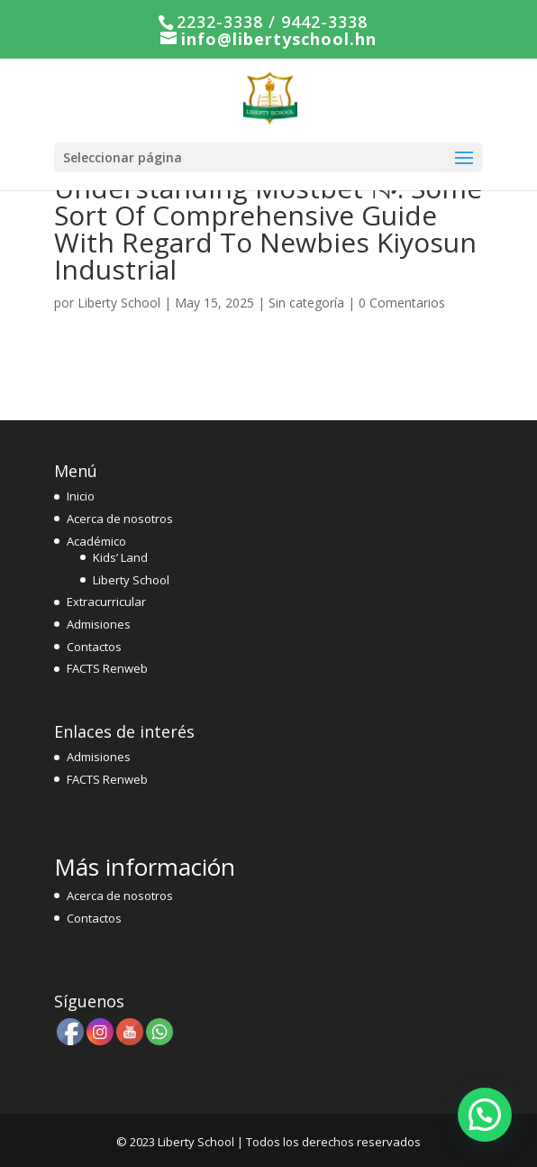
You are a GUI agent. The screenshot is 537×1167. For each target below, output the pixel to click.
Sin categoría (306, 302)
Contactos (94, 647)
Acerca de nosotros (120, 518)
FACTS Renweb (107, 668)
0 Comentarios (402, 302)
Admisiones (99, 624)
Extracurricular (106, 601)
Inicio (81, 496)
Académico (96, 541)
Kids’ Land (120, 557)
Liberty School (118, 302)
